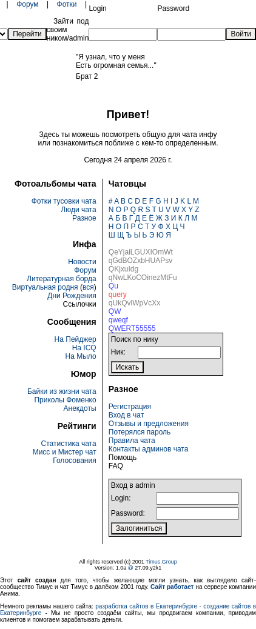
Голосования (74, 460)
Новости (82, 262)
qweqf (118, 320)
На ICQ (84, 348)
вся (88, 287)
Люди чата (78, 209)
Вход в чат (126, 415)
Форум (27, 4)
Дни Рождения (71, 295)
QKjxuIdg (123, 269)
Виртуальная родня (45, 287)
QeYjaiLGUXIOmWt (141, 252)
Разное (84, 218)
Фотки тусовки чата (64, 201)
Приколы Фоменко (65, 400)
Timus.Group (161, 562)
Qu (113, 286)
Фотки (67, 4)
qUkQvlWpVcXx (134, 303)
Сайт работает (172, 587)
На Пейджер (75, 339)
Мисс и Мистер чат (64, 452)
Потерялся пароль (139, 432)
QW (115, 311)
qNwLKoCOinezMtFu (143, 277)
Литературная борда (61, 279)
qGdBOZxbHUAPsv (140, 260)
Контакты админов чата (149, 449)
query (118, 294)
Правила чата (132, 440)
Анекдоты (80, 408)
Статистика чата (68, 443)
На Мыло (81, 356)
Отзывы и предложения (149, 423)
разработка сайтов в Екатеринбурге (146, 606)
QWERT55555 (132, 328)
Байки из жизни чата (61, 391)
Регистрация (130, 406)
